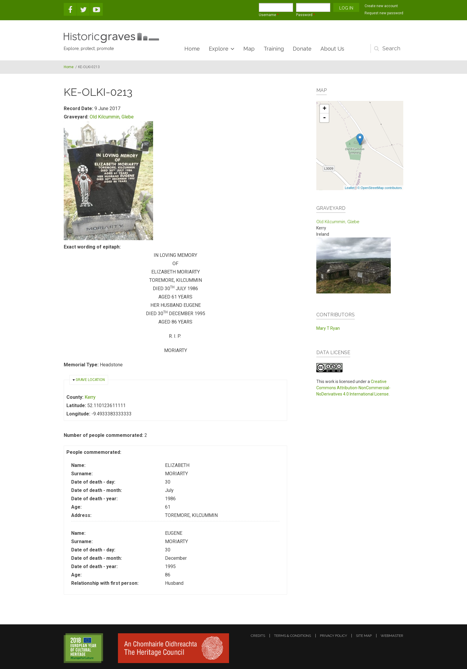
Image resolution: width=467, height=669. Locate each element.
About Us (332, 49)
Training (274, 49)
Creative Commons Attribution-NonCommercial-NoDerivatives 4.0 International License (353, 387)
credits (258, 635)
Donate (302, 49)
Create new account (381, 6)
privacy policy (333, 635)
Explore (218, 49)
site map (364, 635)
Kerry (90, 397)
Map (249, 49)
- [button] (324, 117)
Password (305, 15)
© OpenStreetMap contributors (379, 188)
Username (268, 15)
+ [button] (324, 108)
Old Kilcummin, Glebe (112, 117)
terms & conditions (292, 635)
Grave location (90, 380)
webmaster (392, 635)
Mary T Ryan (328, 328)
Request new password (384, 13)
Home (192, 49)
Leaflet (350, 188)
